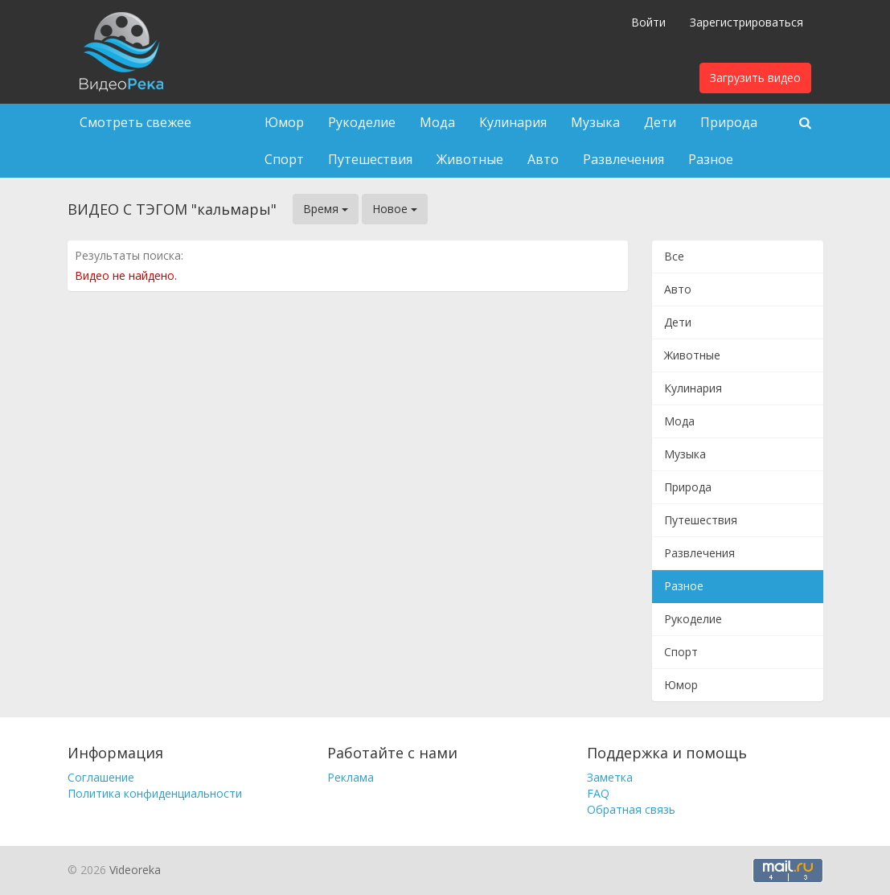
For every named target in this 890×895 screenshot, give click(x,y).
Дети (660, 122)
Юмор (284, 122)
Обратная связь (631, 809)
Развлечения (623, 159)
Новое (394, 208)
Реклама (350, 777)
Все (674, 256)
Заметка (610, 777)
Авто (543, 159)
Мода (437, 122)
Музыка (595, 122)
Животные (470, 159)
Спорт (284, 159)
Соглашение (101, 777)
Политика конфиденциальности (155, 793)
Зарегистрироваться (746, 22)
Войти (648, 22)
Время (325, 208)
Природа (728, 122)
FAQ (598, 793)
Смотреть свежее (135, 122)
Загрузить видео (755, 77)
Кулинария (513, 122)
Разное (710, 159)
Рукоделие (362, 122)
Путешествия (370, 159)
